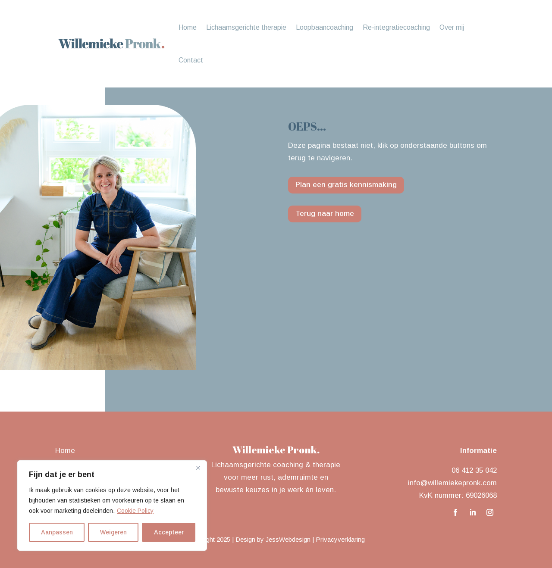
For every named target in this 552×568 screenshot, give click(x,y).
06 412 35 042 (474, 470)
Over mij (451, 27)
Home (188, 27)
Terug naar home (324, 213)
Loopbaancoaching (324, 27)
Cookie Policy (135, 510)
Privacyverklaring (340, 539)
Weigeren (113, 532)
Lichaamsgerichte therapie (246, 27)
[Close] (198, 467)
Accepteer (169, 532)
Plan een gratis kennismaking (346, 185)
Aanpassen (57, 532)
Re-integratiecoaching (396, 27)
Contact (191, 60)
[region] (112, 505)
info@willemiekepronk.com (452, 483)
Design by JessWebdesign (272, 539)
